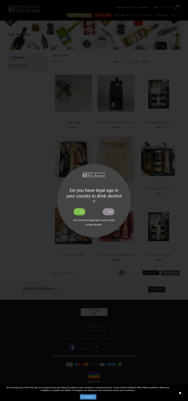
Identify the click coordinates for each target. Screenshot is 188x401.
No (110, 211)
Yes (81, 211)
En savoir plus (88, 397)
